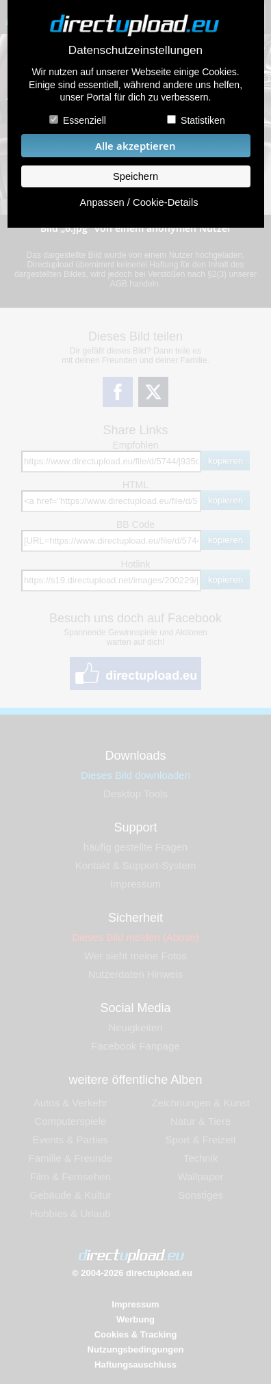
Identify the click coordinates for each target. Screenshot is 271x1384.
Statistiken (203, 120)
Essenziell (84, 120)
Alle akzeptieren (135, 145)
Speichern (135, 176)
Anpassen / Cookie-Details (138, 202)
